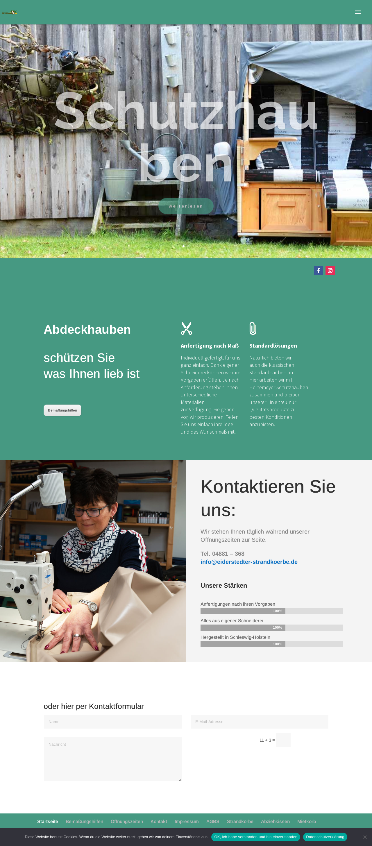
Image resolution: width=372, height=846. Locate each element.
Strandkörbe (240, 821)
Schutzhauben (186, 149)
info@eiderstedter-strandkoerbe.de (249, 562)
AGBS (212, 821)
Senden (312, 740)
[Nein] (365, 837)
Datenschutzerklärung (325, 837)
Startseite (47, 821)
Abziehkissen (275, 821)
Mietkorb (306, 821)
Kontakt (159, 821)
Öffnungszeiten (127, 821)
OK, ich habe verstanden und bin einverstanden (255, 837)
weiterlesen (186, 218)
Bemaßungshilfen (62, 410)
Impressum (187, 821)
